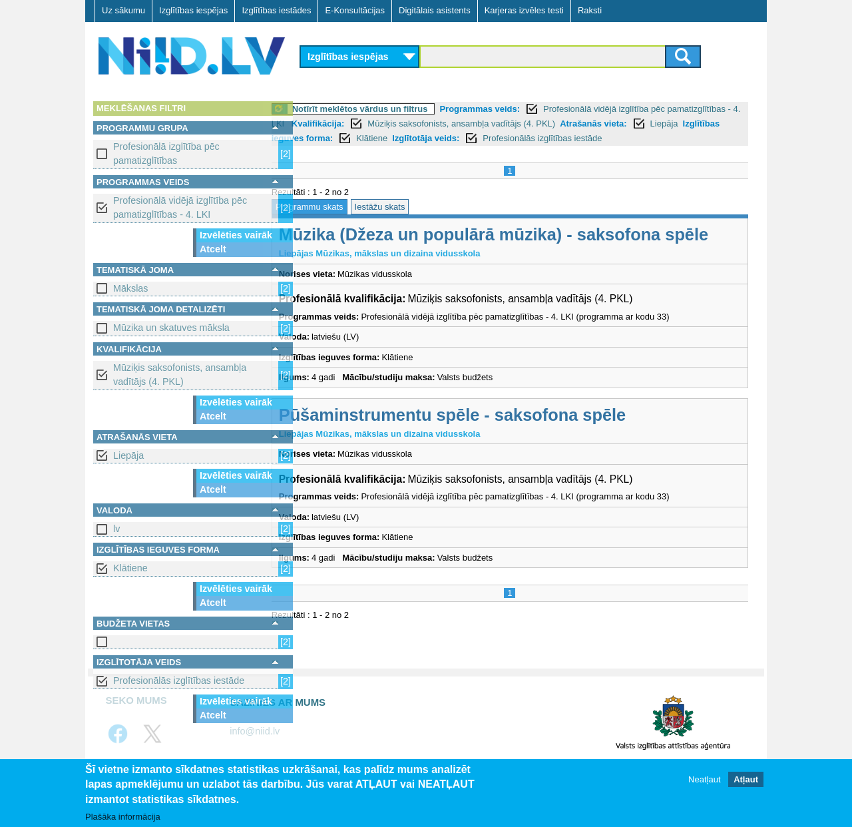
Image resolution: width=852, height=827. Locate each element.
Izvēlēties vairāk (236, 235)
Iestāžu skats (412, 221)
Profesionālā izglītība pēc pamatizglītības (166, 153)
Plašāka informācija (122, 817)
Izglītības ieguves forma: (432, 138)
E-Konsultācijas (355, 10)
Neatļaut (704, 780)
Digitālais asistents (435, 10)
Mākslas (130, 288)
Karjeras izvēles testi (524, 10)
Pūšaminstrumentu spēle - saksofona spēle (484, 429)
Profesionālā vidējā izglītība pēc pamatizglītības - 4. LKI (180, 207)
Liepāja (128, 455)
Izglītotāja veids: (576, 138)
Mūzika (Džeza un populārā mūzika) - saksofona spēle (525, 249)
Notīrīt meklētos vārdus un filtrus (392, 109)
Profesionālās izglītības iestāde (178, 680)
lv (116, 528)
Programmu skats (341, 221)
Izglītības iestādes (276, 10)
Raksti (590, 10)
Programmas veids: (512, 109)
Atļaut (746, 780)
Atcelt (213, 249)
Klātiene (130, 568)
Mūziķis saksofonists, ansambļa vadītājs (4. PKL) (179, 374)
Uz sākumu (123, 10)
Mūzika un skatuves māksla (171, 327)
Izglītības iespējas (193, 10)
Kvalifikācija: (426, 124)
